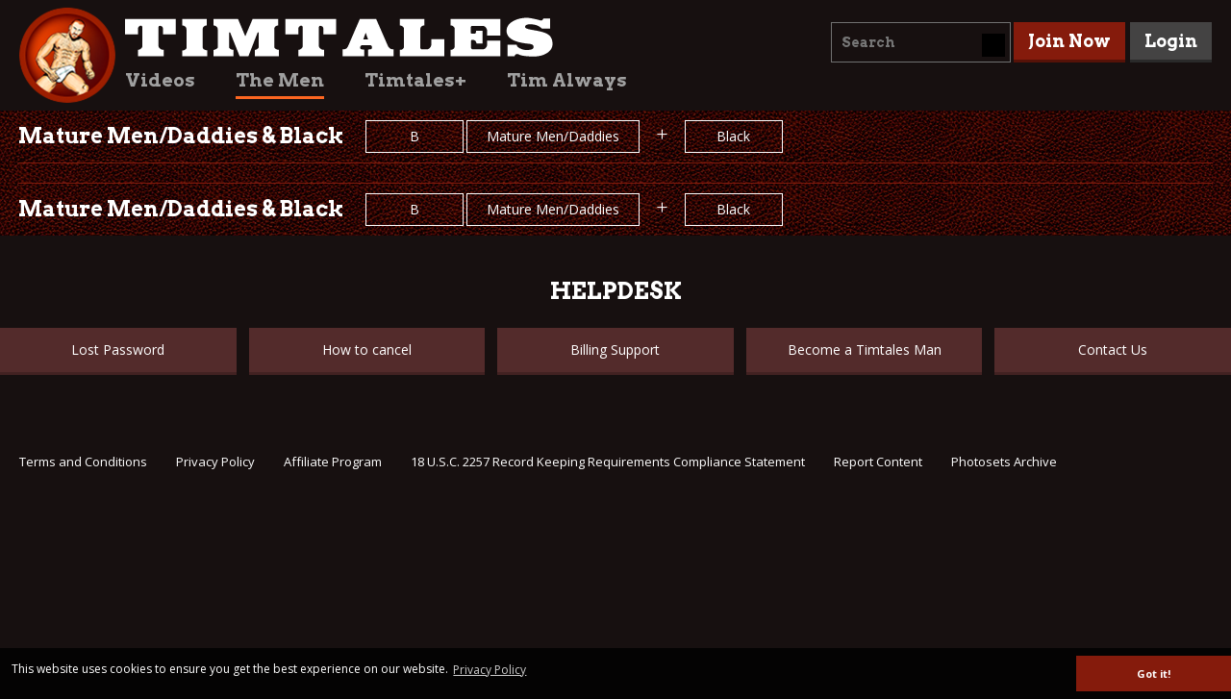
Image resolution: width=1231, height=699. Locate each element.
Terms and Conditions (83, 461)
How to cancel (367, 349)
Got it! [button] (1153, 673)
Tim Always (567, 80)
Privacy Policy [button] (489, 670)
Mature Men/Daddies (553, 136)
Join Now (1069, 41)
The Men (280, 80)
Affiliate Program (333, 461)
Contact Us (1112, 349)
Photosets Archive (1004, 461)
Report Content (878, 461)
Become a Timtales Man (865, 349)
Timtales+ (415, 80)
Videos (160, 80)
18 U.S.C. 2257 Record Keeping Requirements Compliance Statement (608, 461)
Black (733, 136)
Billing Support (615, 349)
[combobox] (921, 42)
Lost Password (117, 349)
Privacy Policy (215, 461)
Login (1170, 41)
